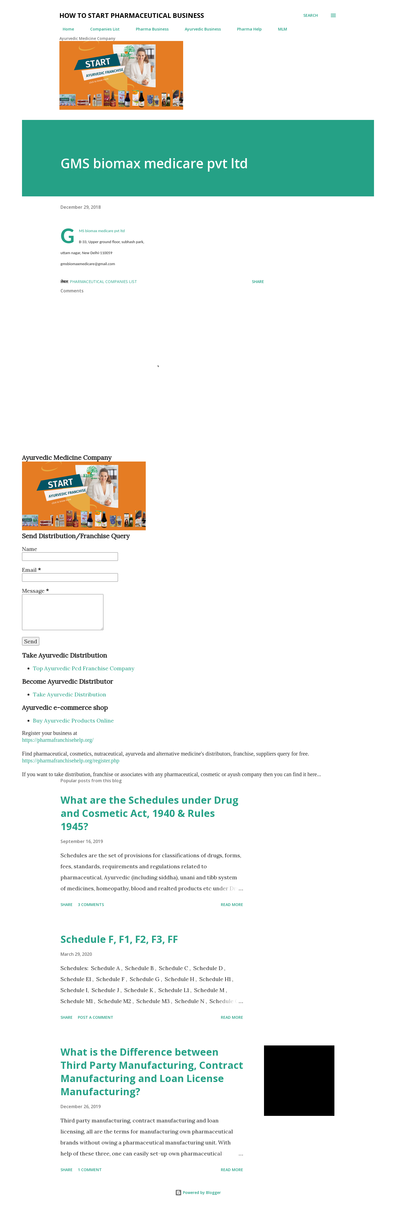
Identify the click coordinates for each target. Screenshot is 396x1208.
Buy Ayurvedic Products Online (73, 720)
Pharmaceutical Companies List (103, 281)
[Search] (310, 15)
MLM (279, 29)
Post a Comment (95, 1017)
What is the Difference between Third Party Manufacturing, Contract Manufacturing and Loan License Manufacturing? (152, 1071)
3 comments (91, 904)
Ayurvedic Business (200, 29)
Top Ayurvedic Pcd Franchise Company (83, 668)
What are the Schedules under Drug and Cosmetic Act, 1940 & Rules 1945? (149, 813)
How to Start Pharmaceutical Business (131, 15)
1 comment (90, 1169)
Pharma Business (149, 29)
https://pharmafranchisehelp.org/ (58, 740)
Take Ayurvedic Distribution (69, 694)
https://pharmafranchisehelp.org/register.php (70, 760)
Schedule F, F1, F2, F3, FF (119, 939)
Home (65, 29)
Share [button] (258, 281)
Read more (232, 904)
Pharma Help (246, 29)
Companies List (101, 29)
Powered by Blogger (198, 1192)
